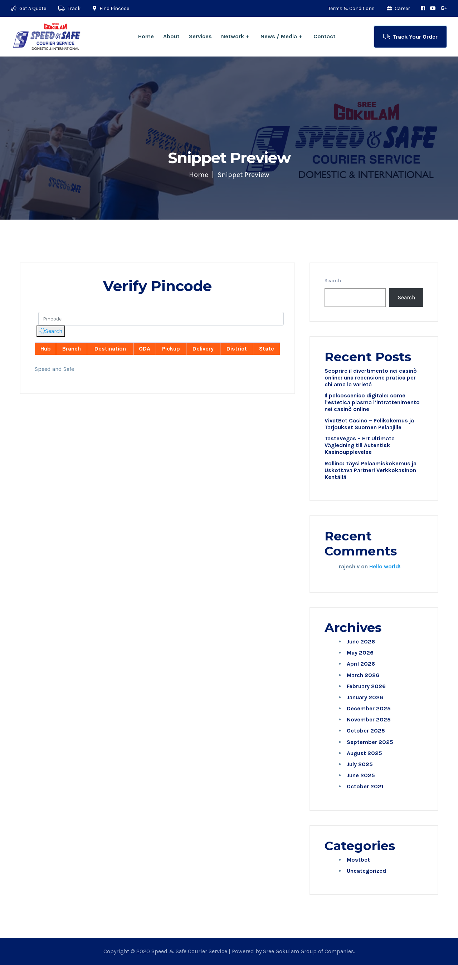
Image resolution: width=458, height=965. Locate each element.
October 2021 (365, 786)
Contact (324, 36)
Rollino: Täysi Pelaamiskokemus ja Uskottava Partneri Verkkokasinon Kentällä (370, 470)
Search (50, 331)
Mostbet (358, 859)
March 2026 (363, 675)
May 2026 (360, 652)
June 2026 (361, 641)
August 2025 (364, 753)
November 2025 (369, 719)
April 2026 (361, 663)
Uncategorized (366, 870)
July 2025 (360, 764)
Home (146, 36)
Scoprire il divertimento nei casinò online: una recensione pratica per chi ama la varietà (371, 377)
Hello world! (385, 566)
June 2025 (361, 775)
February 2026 (366, 686)
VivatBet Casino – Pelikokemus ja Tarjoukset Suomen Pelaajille (369, 424)
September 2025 (370, 742)
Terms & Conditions (351, 8)
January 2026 (365, 697)
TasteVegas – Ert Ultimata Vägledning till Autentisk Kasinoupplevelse (360, 445)
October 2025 (366, 730)
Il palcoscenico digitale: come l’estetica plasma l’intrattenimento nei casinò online (372, 402)
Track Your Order (410, 36)
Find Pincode (111, 8)
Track (69, 8)
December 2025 (369, 708)
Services (200, 36)
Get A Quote (28, 8)
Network (232, 36)
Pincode (45, 303)
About (171, 36)
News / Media (278, 36)
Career (398, 8)
